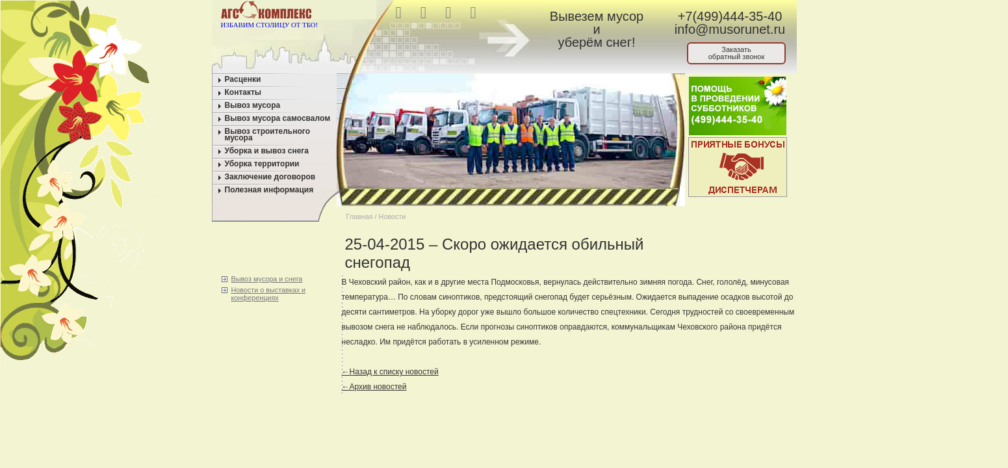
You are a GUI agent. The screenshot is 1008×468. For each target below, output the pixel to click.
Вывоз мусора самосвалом (278, 118)
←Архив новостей (374, 386)
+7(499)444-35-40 (730, 16)
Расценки (243, 79)
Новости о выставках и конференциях (268, 294)
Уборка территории (262, 164)
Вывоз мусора (253, 105)
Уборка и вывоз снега (267, 151)
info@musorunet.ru (730, 29)
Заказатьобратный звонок (736, 53)
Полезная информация (269, 190)
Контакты (243, 92)
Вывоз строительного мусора (268, 134)
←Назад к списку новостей (390, 371)
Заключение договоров (270, 177)
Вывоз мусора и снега (267, 279)
